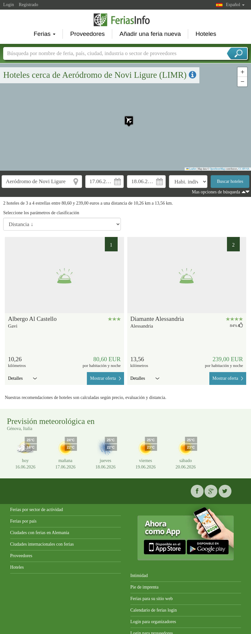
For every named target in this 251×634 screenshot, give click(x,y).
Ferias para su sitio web (151, 598)
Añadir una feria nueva (150, 33)
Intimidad (139, 575)
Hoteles (206, 33)
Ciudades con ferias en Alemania (39, 532)
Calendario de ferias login (153, 610)
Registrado (28, 4)
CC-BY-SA (243, 168)
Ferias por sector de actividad (36, 509)
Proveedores (87, 33)
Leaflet (191, 168)
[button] (126, 117)
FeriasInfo (126, 19)
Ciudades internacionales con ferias (42, 544)
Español (235, 4)
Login (8, 4)
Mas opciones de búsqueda (216, 192)
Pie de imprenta (144, 587)
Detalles (22, 378)
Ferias (44, 33)
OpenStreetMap (217, 168)
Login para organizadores (153, 621)
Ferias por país (23, 521)
